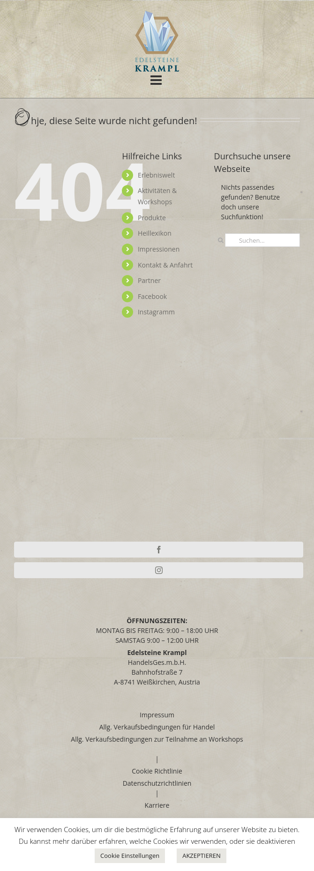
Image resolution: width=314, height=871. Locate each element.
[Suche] (221, 240)
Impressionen (158, 249)
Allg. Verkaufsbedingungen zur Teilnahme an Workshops (157, 739)
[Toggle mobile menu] (157, 80)
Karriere (157, 805)
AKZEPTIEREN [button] (201, 855)
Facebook (152, 296)
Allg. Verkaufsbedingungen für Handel (157, 726)
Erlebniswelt (156, 175)
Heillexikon (155, 233)
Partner (149, 280)
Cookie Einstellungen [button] (129, 855)
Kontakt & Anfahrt (165, 265)
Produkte (152, 217)
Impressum (157, 714)
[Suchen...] (262, 240)
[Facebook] (158, 550)
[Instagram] (158, 570)
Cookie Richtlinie (157, 771)
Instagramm (156, 311)
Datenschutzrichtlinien (157, 783)
